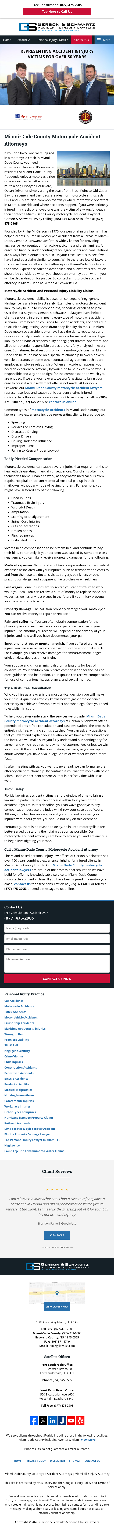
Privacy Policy (36, 1460)
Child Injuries (13, 1062)
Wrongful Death (15, 1034)
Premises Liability (16, 1040)
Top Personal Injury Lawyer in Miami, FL (32, 1140)
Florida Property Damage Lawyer (27, 1134)
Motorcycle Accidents (19, 1006)
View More (57, 1235)
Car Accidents (13, 1001)
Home (7, 40)
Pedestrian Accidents (19, 1073)
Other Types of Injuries (20, 1112)
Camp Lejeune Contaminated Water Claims (34, 1151)
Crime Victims (14, 1056)
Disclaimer (57, 1460)
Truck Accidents (15, 1012)
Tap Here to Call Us (57, 11)
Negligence (12, 1145)
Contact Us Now (57, 979)
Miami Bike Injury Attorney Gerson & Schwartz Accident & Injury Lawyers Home (57, 27)
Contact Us (81, 40)
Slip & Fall (11, 1045)
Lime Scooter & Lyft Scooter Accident (29, 1129)
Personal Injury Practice (52, 40)
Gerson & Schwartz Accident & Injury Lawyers (69, 1522)
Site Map (74, 1460)
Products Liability (16, 1084)
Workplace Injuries (17, 1106)
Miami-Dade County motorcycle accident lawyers (63, 388)
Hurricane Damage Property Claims (29, 1118)
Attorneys (23, 40)
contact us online (62, 402)
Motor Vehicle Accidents (21, 1017)
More (106, 40)
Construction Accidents (20, 1067)
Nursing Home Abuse (19, 1095)
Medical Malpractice (18, 1090)
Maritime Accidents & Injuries (25, 1028)
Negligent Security (17, 1051)
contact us (22, 884)
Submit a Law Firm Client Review (57, 1247)
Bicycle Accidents (16, 1079)
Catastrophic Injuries (19, 1101)
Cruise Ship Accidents (19, 1023)
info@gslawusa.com (62, 1346)
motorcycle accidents (48, 410)
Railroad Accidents (17, 1123)
